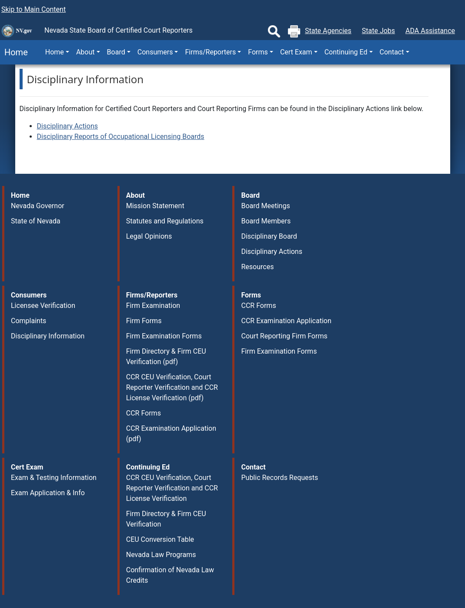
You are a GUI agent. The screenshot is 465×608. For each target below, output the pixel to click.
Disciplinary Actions (67, 126)
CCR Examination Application (286, 321)
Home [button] (54, 52)
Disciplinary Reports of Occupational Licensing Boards (120, 136)
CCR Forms (143, 413)
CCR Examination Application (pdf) (171, 433)
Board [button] (116, 52)
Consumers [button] (155, 52)
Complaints (28, 321)
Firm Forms (144, 321)
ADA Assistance (430, 31)
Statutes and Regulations (165, 221)
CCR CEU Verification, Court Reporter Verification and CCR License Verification (172, 488)
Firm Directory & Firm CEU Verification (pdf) (166, 356)
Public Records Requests (279, 477)
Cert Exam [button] (296, 52)
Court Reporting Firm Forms (284, 336)
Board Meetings (265, 206)
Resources (257, 267)
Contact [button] (392, 52)
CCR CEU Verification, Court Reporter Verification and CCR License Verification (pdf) (172, 387)
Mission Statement (155, 206)
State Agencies (328, 31)
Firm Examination (153, 305)
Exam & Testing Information (54, 477)
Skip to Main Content (33, 9)
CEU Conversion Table (160, 539)
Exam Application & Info (48, 493)
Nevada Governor (37, 206)
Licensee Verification (43, 305)
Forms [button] (258, 52)
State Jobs (378, 31)
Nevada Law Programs (161, 555)
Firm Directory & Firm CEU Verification (166, 519)
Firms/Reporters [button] (210, 52)
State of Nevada (35, 221)
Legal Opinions (149, 236)
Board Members (266, 221)
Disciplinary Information (47, 336)
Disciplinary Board (269, 236)
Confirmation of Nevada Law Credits (170, 575)
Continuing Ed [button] (346, 52)
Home (14, 52)
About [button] (85, 52)
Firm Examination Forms (164, 336)
